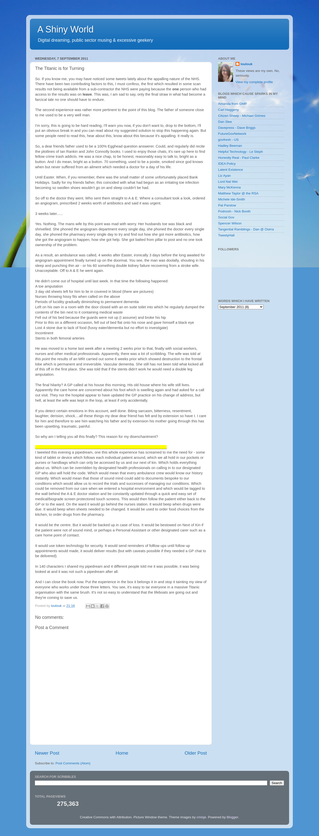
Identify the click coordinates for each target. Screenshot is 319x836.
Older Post (196, 753)
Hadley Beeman (230, 146)
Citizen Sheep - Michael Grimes (241, 116)
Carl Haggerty (228, 110)
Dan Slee (225, 122)
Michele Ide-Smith (231, 199)
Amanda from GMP (232, 104)
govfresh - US (228, 140)
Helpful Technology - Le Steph (240, 152)
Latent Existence (230, 169)
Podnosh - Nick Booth (234, 211)
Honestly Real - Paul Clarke (238, 158)
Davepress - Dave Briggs (236, 128)
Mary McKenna (229, 187)
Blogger (232, 817)
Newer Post (47, 753)
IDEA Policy (227, 164)
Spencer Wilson (230, 223)
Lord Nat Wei (228, 181)
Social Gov (226, 217)
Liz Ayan (224, 175)
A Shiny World (65, 29)
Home (122, 753)
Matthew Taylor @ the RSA (238, 193)
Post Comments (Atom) (73, 763)
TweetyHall (226, 235)
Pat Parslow (227, 205)
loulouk (246, 64)
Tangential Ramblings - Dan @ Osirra (246, 229)
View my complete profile (254, 82)
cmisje (201, 817)
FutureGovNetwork (232, 134)
